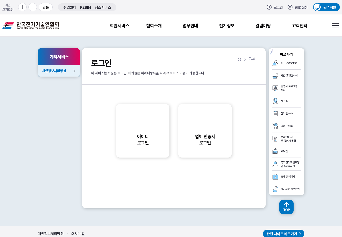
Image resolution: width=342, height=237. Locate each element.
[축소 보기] (32, 7)
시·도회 (284, 101)
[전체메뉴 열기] (335, 25)
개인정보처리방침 (54, 70)
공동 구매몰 (287, 126)
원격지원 (329, 7)
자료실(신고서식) (289, 75)
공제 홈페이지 (288, 176)
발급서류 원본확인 (290, 189)
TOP (286, 209)
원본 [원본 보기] (45, 7)
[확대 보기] (22, 7)
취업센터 (69, 7)
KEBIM (85, 7)
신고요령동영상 (289, 63)
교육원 (284, 151)
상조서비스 (103, 7)
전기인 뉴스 (287, 113)
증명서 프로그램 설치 (289, 88)
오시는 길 (78, 233)
